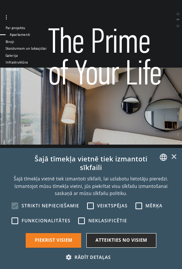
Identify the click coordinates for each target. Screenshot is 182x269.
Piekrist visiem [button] (53, 240)
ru (178, 25)
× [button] (173, 157)
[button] (91, 256)
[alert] (91, 208)
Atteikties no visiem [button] (121, 240)
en (178, 13)
